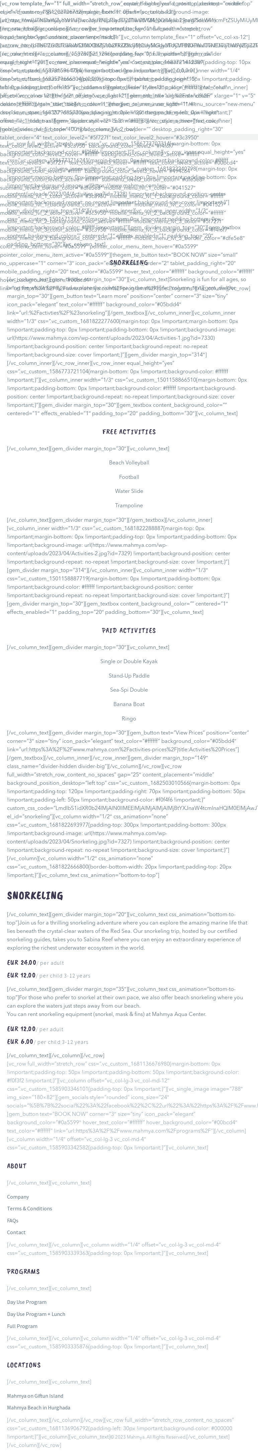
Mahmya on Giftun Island (35, 1395)
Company (18, 1196)
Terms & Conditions (29, 1208)
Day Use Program (27, 1302)
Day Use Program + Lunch (36, 1314)
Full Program (22, 1326)
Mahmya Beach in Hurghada (38, 1407)
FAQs (12, 1220)
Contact (16, 1232)
